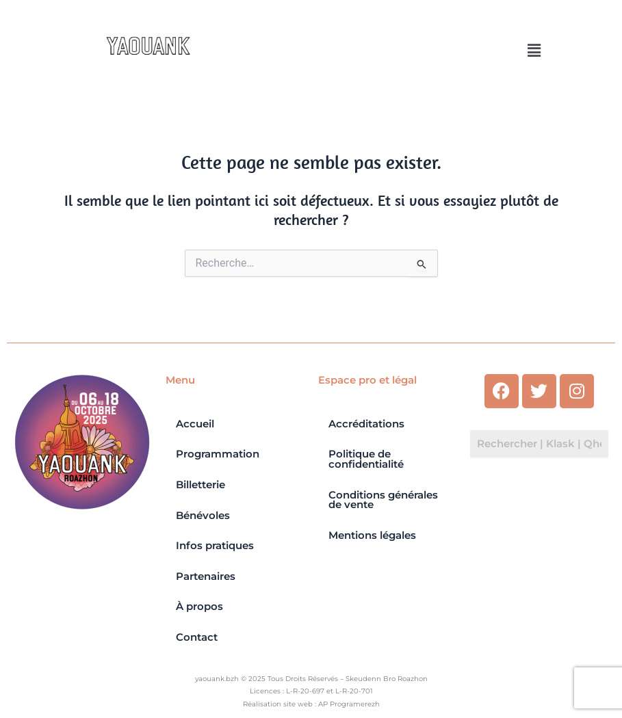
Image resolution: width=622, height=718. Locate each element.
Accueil (195, 424)
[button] (534, 50)
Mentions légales (372, 535)
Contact (197, 637)
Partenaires (205, 576)
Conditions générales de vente (383, 500)
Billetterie (200, 485)
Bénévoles (203, 515)
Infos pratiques (215, 546)
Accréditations (366, 424)
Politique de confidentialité (366, 459)
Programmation (217, 454)
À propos (199, 606)
